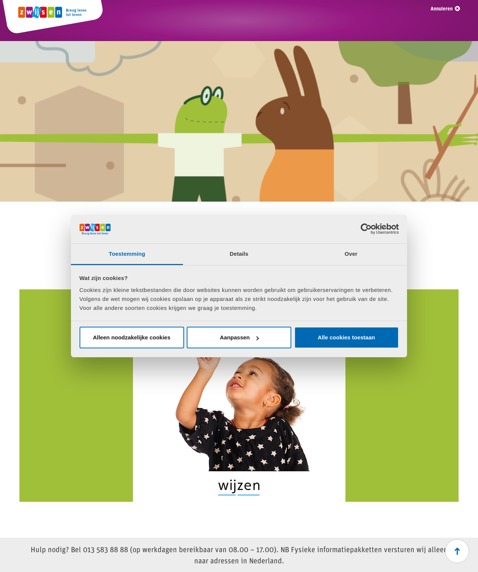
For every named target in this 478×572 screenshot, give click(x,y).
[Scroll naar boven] (457, 551)
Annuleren (442, 8)
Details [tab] (239, 254)
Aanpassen (239, 337)
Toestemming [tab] (127, 254)
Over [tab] (351, 254)
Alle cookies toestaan (346, 337)
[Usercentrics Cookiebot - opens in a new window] (366, 228)
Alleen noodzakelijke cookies (132, 337)
